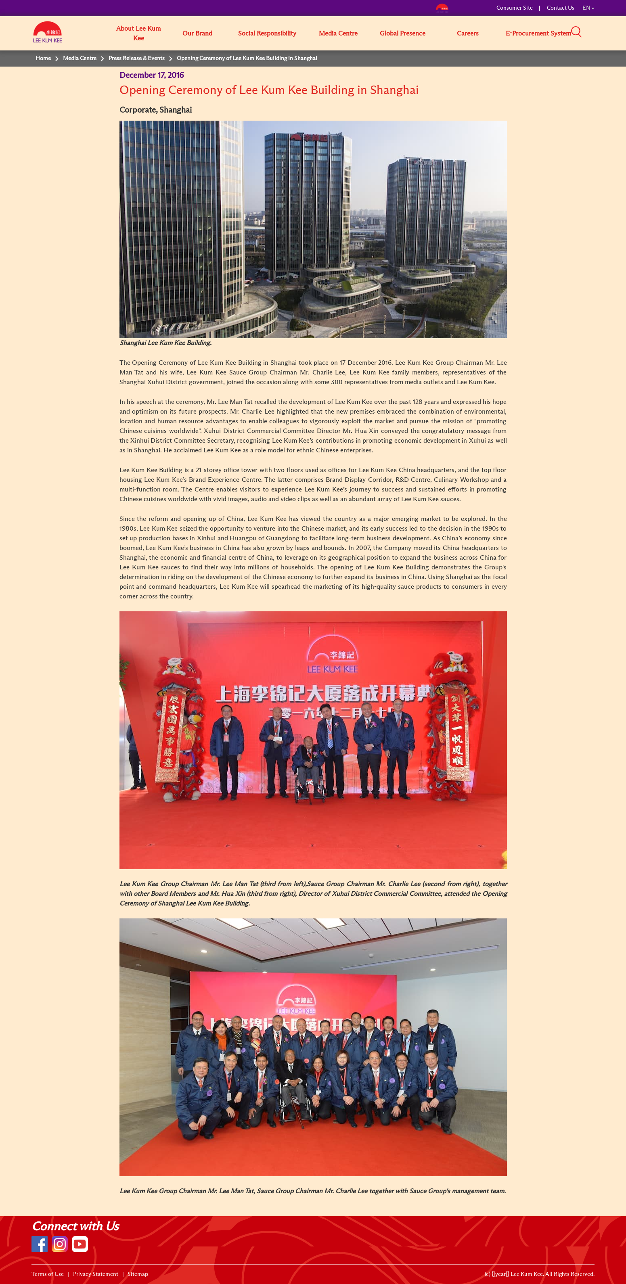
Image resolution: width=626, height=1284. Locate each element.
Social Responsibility (267, 33)
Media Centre (338, 33)
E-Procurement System (538, 33)
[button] (597, 32)
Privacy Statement (95, 1274)
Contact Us (560, 8)
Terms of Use (47, 1274)
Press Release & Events (137, 58)
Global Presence (402, 33)
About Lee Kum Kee (138, 33)
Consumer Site (514, 8)
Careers (468, 33)
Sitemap (138, 1274)
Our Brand (197, 33)
